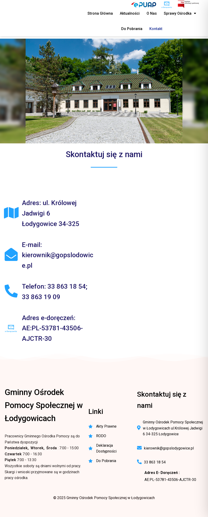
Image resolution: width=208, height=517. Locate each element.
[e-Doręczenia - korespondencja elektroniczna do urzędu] (166, 4)
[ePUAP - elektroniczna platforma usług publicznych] (143, 4)
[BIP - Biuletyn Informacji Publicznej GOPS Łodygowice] (188, 4)
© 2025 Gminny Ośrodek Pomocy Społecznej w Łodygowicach (104, 498)
